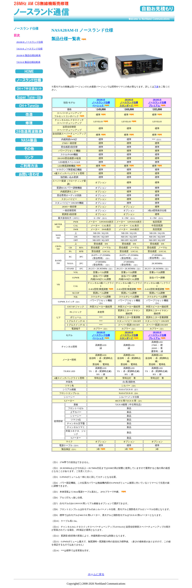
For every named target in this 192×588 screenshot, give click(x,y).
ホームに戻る (96, 574)
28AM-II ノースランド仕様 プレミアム (157, 102)
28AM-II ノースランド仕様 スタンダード (129, 102)
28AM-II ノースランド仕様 (29, 42)
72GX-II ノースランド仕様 (29, 48)
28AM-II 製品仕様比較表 (28, 55)
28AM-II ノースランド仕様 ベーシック (101, 102)
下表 (156, 86)
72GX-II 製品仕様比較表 (28, 62)
